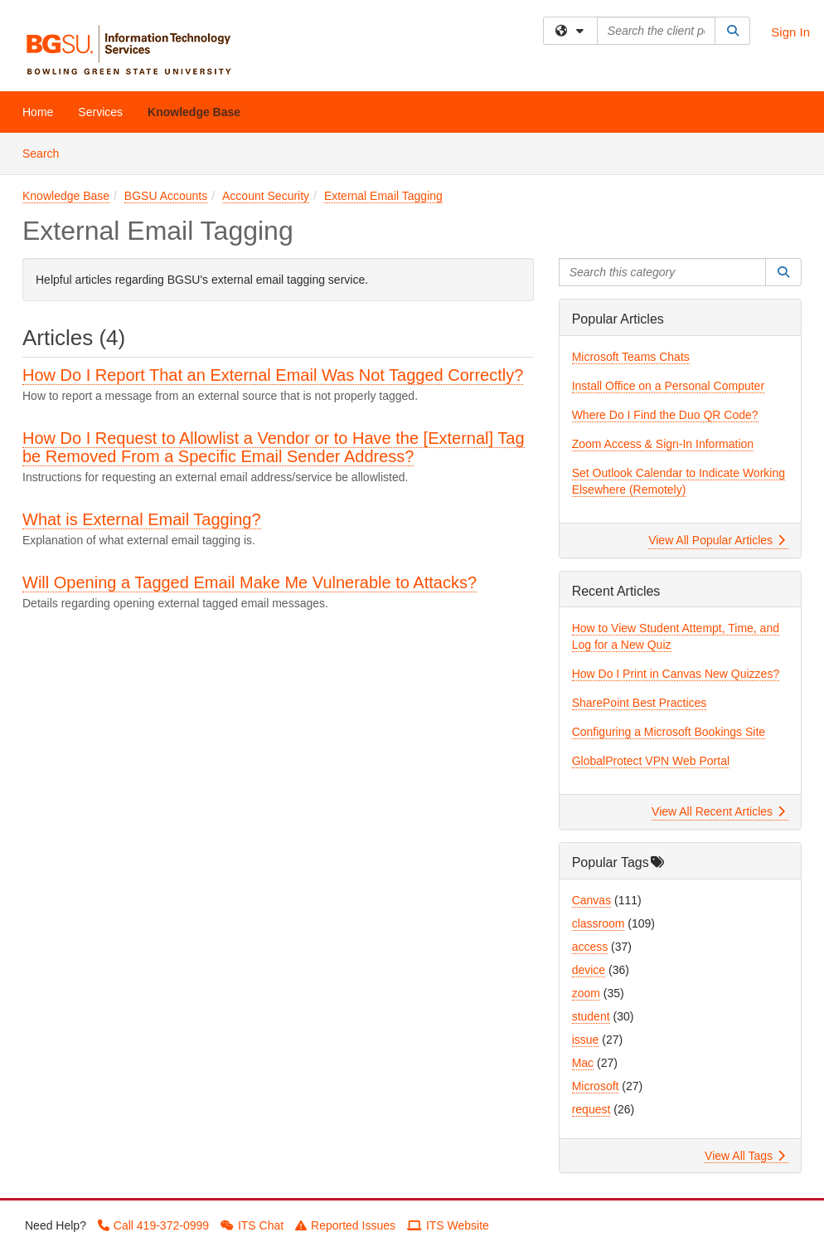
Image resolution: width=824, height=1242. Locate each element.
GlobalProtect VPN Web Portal (650, 760)
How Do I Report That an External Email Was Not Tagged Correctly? (272, 375)
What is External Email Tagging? (141, 519)
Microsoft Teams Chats (631, 356)
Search (46, 152)
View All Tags (745, 1155)
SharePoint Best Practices (639, 702)
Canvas (591, 900)
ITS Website (448, 1225)
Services (100, 112)
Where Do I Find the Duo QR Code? (665, 414)
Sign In (790, 32)
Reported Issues (345, 1225)
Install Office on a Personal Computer (668, 385)
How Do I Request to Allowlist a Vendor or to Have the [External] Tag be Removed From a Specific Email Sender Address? (273, 447)
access (590, 946)
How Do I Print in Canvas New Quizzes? (676, 673)
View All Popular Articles (716, 540)
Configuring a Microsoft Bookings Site (668, 731)
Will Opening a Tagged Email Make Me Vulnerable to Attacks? (249, 582)
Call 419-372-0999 (153, 1225)
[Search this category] (663, 272)
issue (585, 1039)
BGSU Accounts (165, 195)
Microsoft (595, 1086)
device (588, 970)
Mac (583, 1062)
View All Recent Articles (718, 811)
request (591, 1109)
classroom (598, 923)
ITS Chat (252, 1225)
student (591, 1016)
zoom (586, 993)
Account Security (265, 195)
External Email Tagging (383, 195)
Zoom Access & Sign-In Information (663, 444)
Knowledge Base (194, 112)
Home (37, 112)
